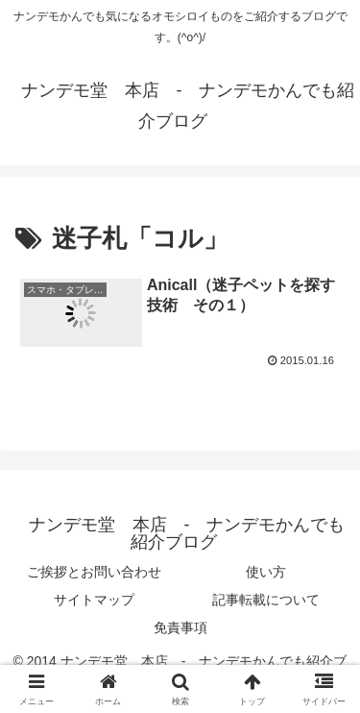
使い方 (266, 571)
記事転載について (266, 599)
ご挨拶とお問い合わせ (94, 571)
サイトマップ (94, 599)
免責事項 (180, 627)
